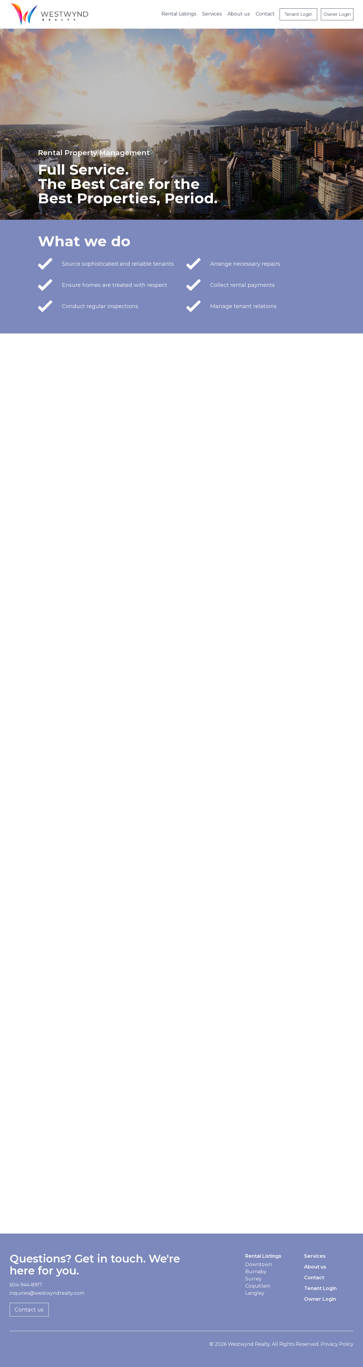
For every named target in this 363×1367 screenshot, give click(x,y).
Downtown (258, 1264)
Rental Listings (178, 14)
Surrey (253, 1279)
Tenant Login (298, 14)
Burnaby (255, 1271)
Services (212, 14)
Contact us (29, 1309)
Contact (265, 14)
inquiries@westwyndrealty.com (47, 1293)
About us (239, 14)
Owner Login (337, 14)
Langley (254, 1293)
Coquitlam (257, 1286)
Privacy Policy (337, 1344)
